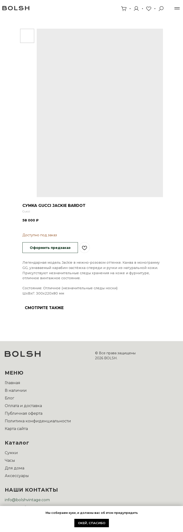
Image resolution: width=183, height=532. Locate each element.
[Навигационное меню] (177, 8)
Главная (12, 383)
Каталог (17, 443)
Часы (10, 460)
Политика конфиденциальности (38, 421)
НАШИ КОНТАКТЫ (31, 490)
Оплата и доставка (23, 405)
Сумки (11, 453)
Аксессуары (17, 475)
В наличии (16, 390)
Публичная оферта (23, 413)
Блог (9, 398)
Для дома (14, 468)
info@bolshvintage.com (27, 500)
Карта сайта (16, 428)
